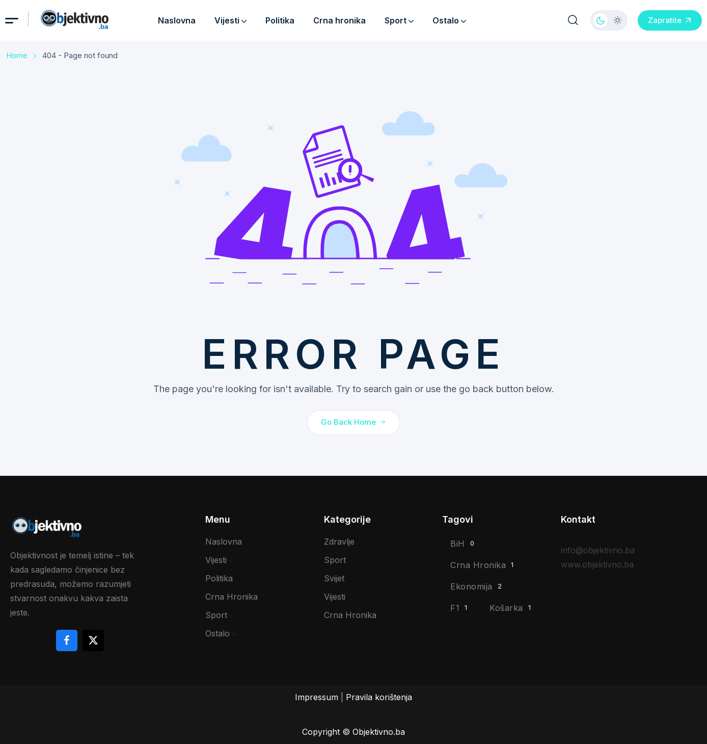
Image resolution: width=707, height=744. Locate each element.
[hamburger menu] (11, 20)
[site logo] (90, 19)
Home (17, 55)
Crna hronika (339, 20)
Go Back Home (353, 422)
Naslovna (177, 20)
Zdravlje (339, 541)
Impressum (316, 697)
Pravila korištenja (379, 697)
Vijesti (230, 20)
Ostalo (449, 20)
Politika (279, 20)
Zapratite (670, 20)
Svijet (334, 578)
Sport (399, 20)
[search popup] (573, 20)
